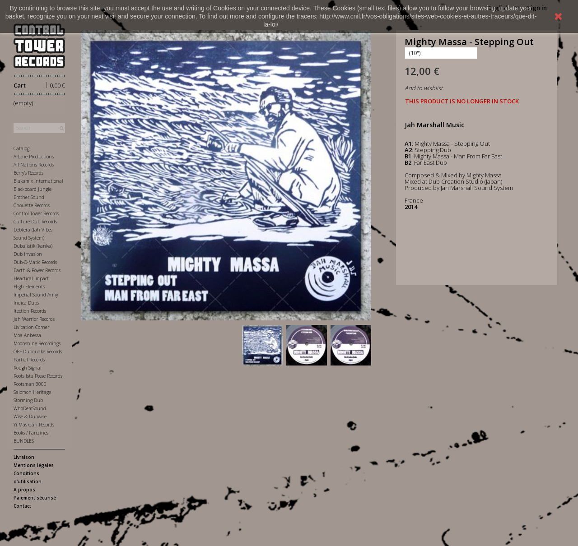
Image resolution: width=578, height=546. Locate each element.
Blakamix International (38, 181)
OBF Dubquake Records (38, 351)
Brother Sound (29, 197)
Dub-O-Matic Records (35, 262)
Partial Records (29, 359)
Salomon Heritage (32, 392)
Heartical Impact (31, 278)
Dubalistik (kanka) (33, 246)
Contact (22, 506)
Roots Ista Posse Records (38, 376)
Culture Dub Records (35, 221)
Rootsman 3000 (30, 384)
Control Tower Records (36, 213)
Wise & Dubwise (30, 416)
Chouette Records (32, 205)
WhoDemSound (30, 408)
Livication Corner (31, 327)
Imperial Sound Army (36, 295)
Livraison (24, 457)
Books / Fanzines (31, 433)
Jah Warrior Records (34, 319)
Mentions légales (34, 465)
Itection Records (30, 311)
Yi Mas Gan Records (34, 424)
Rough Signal (28, 368)
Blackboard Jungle (32, 189)
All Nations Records (34, 165)
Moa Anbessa (27, 335)
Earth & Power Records (37, 270)
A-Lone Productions (34, 156)
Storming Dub (28, 400)
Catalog (21, 148)
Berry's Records (28, 173)
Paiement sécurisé (35, 498)
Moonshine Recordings (37, 343)
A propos (24, 489)
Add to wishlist (424, 88)
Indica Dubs (26, 303)
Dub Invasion (28, 254)
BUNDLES (24, 441)
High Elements (29, 286)
